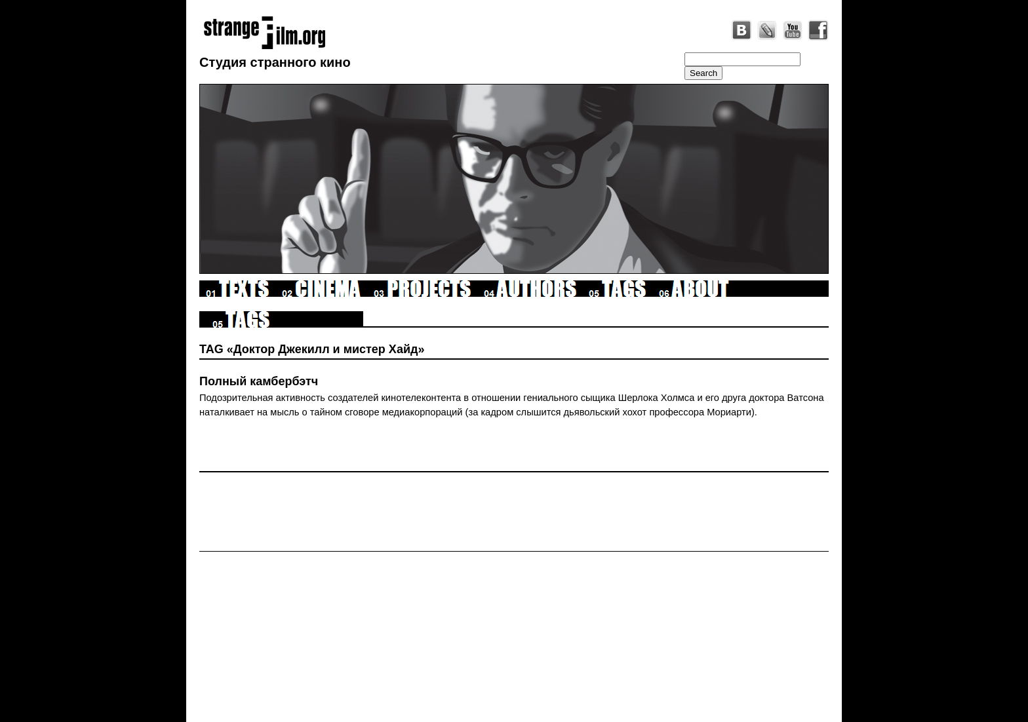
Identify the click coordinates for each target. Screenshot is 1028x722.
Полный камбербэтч (258, 381)
